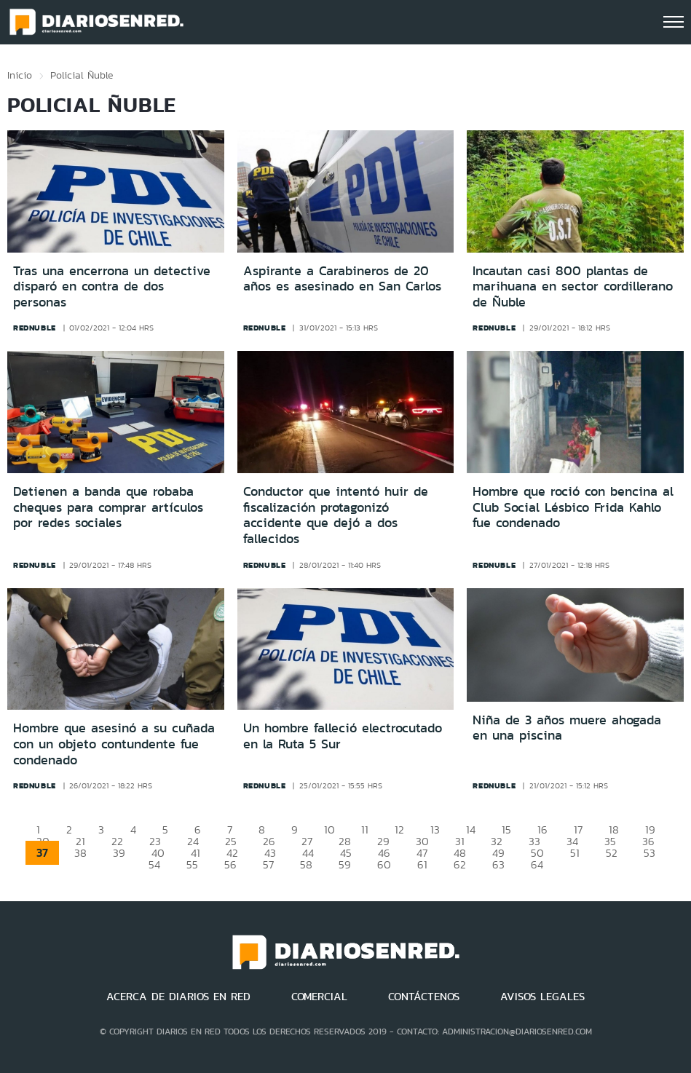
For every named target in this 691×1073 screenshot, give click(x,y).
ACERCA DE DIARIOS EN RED (178, 997)
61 (422, 864)
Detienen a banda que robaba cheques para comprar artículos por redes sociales (108, 507)
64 (537, 864)
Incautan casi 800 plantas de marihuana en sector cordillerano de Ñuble (573, 286)
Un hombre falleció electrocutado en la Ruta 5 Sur (342, 735)
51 (575, 852)
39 (119, 852)
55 (192, 864)
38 (80, 852)
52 (611, 852)
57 (268, 864)
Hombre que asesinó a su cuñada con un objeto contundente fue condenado (114, 743)
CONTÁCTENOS (423, 997)
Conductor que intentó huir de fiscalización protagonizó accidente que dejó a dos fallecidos (335, 515)
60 (384, 864)
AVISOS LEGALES (542, 997)
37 (42, 852)
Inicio (19, 75)
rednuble (34, 327)
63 (498, 864)
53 (649, 852)
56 (230, 864)
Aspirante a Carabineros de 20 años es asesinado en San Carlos (342, 278)
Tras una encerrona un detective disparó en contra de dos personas (111, 286)
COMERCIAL (319, 997)
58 (306, 864)
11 (364, 829)
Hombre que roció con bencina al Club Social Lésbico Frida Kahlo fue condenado (573, 507)
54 (154, 864)
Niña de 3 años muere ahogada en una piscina (567, 727)
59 (345, 864)
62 (460, 864)
